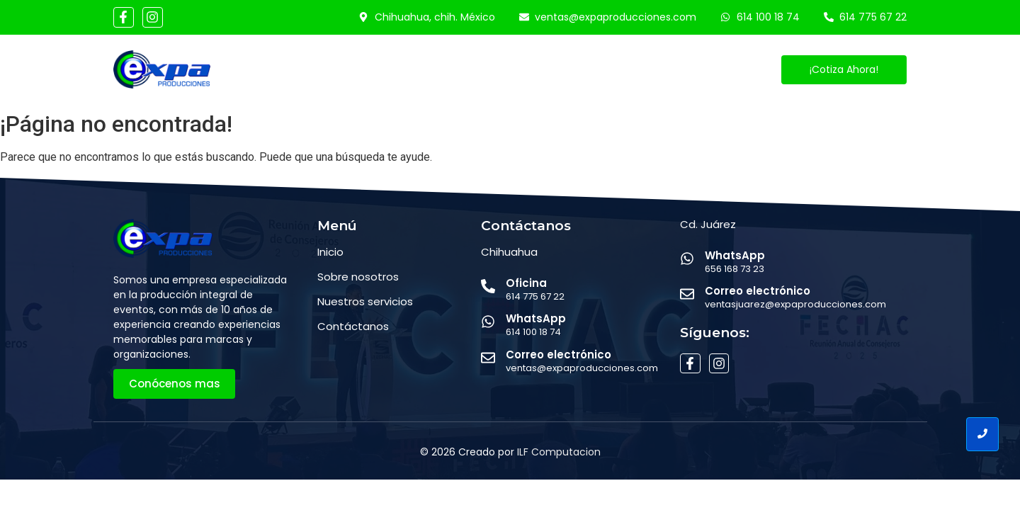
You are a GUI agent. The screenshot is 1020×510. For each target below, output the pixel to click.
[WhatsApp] (488, 322)
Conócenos (379, 69)
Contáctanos (620, 69)
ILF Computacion (559, 452)
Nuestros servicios (365, 301)
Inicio (306, 69)
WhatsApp (536, 318)
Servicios (462, 69)
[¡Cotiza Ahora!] (844, 69)
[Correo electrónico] (488, 359)
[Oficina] (488, 287)
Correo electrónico (558, 354)
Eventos (534, 69)
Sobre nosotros (358, 276)
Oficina (526, 283)
